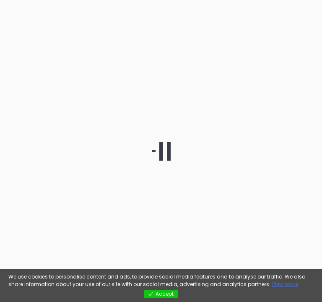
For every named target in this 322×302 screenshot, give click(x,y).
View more (285, 284)
